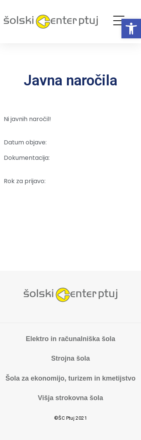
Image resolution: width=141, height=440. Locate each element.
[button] (131, 28)
